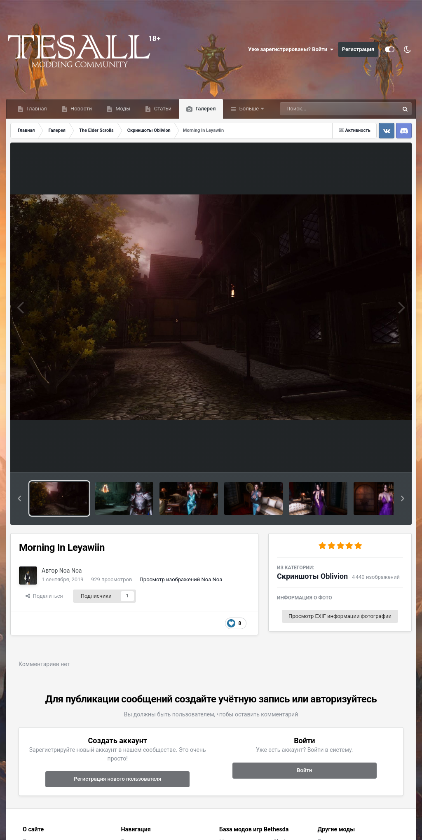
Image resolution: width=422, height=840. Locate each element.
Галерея (205, 108)
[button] (19, 498)
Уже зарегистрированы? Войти (291, 49)
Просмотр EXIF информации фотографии (340, 616)
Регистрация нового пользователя (117, 779)
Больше (249, 108)
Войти (304, 770)
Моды (122, 108)
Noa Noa (70, 570)
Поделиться (44, 596)
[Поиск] (324, 108)
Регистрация (358, 49)
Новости (80, 108)
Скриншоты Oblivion (312, 576)
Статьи (161, 108)
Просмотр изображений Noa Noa (181, 579)
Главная (36, 108)
